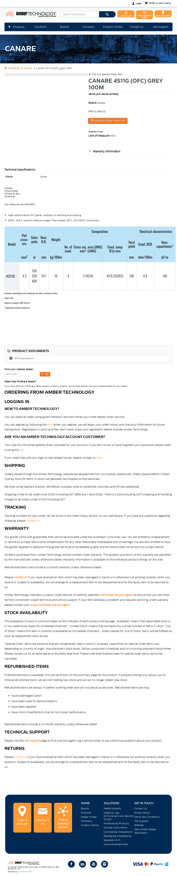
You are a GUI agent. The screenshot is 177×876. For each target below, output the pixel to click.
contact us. (33, 520)
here (99, 457)
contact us (20, 756)
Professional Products (116, 823)
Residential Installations (117, 836)
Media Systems (112, 808)
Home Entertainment (116, 844)
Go (46, 374)
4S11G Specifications (24, 358)
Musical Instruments (115, 827)
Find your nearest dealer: (19, 369)
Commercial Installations (118, 832)
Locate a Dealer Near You (109, 120)
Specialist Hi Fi (112, 840)
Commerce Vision (25, 872)
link (50, 424)
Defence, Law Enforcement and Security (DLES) (119, 816)
